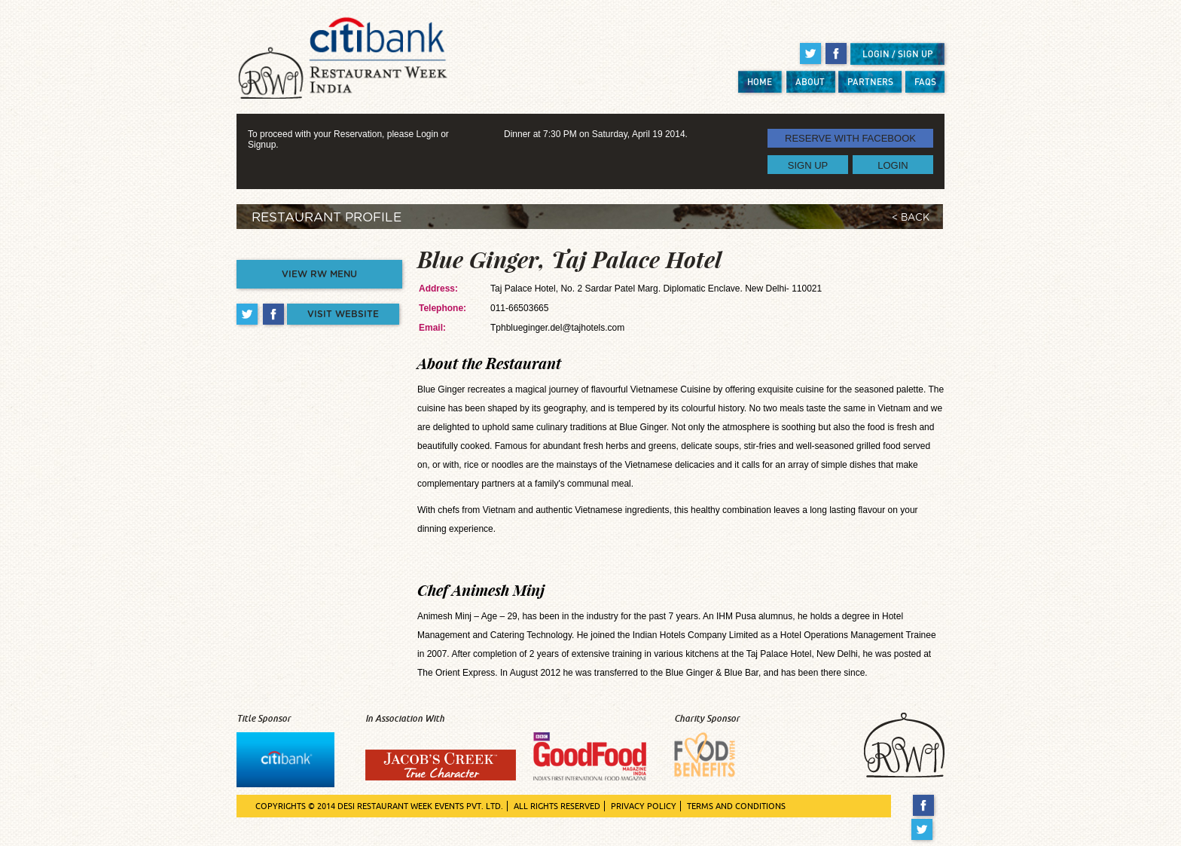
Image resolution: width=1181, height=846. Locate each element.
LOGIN (892, 164)
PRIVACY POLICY (643, 806)
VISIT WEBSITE (343, 314)
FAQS (925, 81)
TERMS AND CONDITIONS (736, 806)
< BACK (910, 218)
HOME (759, 81)
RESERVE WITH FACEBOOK (850, 138)
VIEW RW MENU (319, 274)
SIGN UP (808, 164)
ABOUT (810, 81)
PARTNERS (870, 81)
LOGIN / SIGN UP (897, 54)
